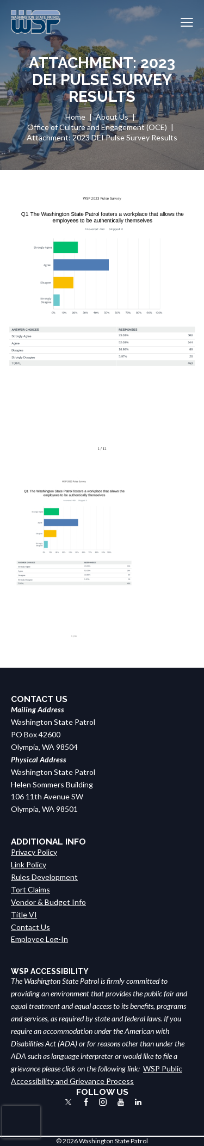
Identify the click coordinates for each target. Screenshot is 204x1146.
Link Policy (28, 864)
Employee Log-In (39, 939)
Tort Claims (30, 889)
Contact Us (30, 927)
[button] (187, 22)
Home (75, 116)
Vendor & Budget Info (48, 902)
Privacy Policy (34, 852)
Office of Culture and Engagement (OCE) (97, 127)
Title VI (24, 914)
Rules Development (44, 877)
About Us (112, 116)
